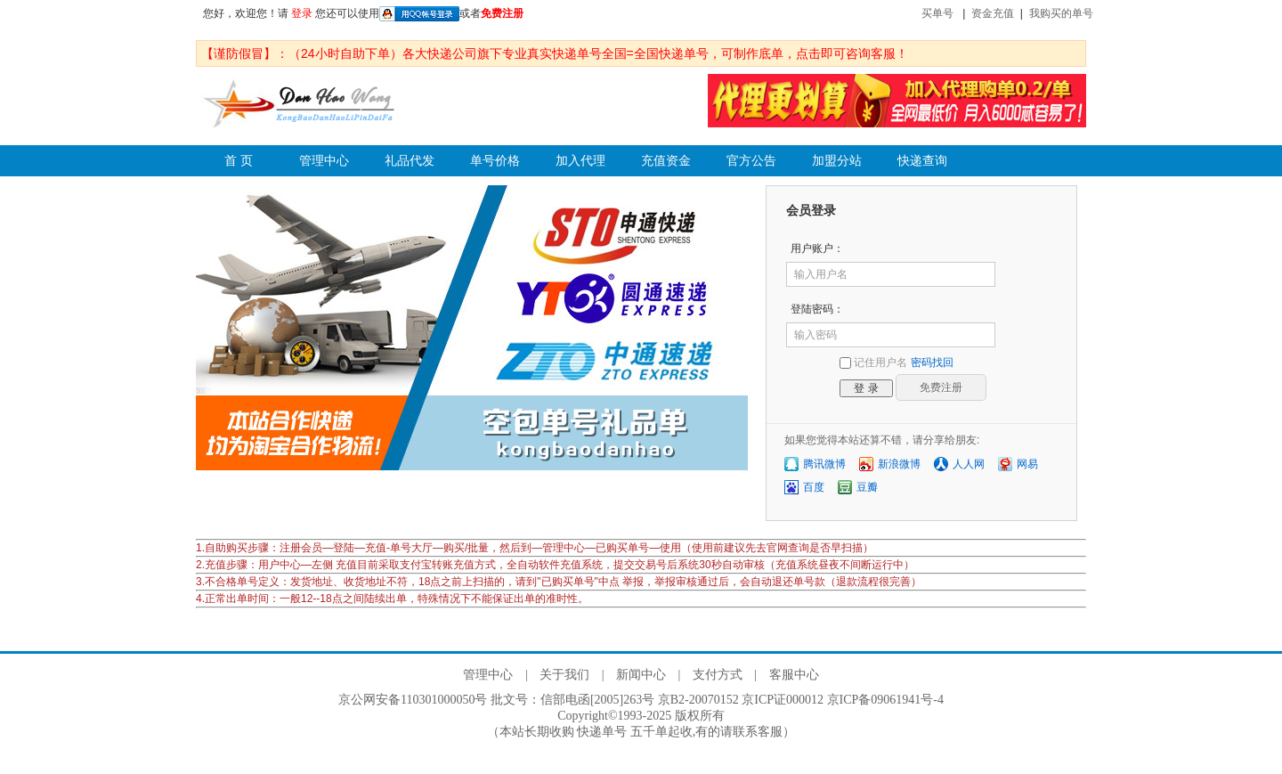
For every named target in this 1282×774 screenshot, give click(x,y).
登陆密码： (817, 309)
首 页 (238, 160)
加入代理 (580, 160)
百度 (813, 487)
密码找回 (932, 362)
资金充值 (992, 13)
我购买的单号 (1061, 13)
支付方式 (717, 674)
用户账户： (817, 248)
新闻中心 (641, 674)
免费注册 (502, 13)
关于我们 (564, 674)
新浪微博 (899, 464)
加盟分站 (837, 160)
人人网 (969, 464)
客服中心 (794, 674)
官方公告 (751, 160)
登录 (301, 13)
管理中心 (324, 160)
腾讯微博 (824, 464)
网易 (1027, 464)
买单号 (937, 13)
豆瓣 (867, 487)
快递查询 (922, 160)
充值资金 (666, 160)
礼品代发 (409, 160)
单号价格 (495, 160)
